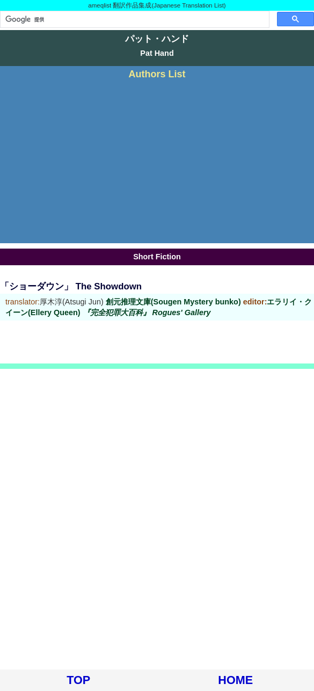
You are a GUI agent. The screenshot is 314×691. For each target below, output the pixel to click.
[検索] (133, 19)
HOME (235, 680)
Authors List (157, 74)
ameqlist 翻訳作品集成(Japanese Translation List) (156, 5)
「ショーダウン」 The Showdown (71, 286)
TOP (78, 680)
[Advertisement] (157, 160)
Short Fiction (157, 256)
